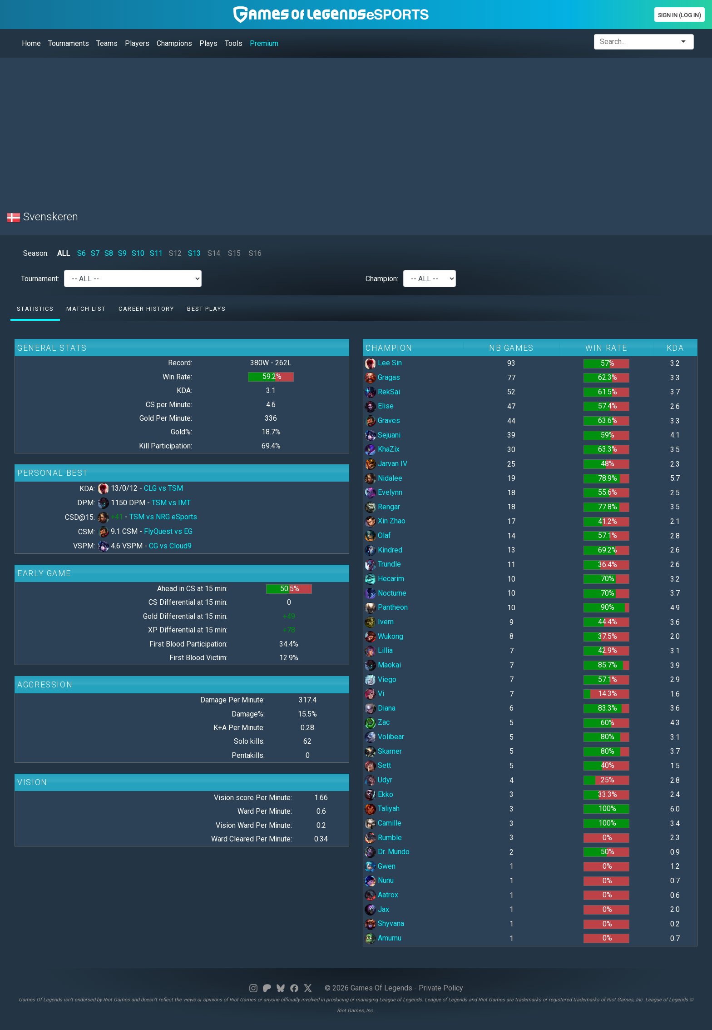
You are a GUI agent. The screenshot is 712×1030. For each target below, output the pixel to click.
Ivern (379, 621)
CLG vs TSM (163, 488)
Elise (379, 406)
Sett (378, 765)
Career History (146, 308)
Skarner (383, 751)
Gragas (382, 377)
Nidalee (383, 478)
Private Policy (441, 988)
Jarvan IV (386, 463)
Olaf (378, 535)
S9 (122, 253)
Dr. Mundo (387, 851)
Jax (377, 909)
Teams (107, 43)
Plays (208, 43)
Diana (380, 708)
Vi (374, 693)
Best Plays (206, 308)
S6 (81, 253)
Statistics (35, 308)
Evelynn (383, 492)
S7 (95, 253)
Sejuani (382, 435)
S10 (138, 253)
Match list (85, 308)
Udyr (378, 780)
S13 (194, 253)
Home (31, 43)
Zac (377, 722)
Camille (383, 823)
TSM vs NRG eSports (163, 517)
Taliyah (382, 808)
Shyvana (384, 923)
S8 (108, 253)
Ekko (379, 794)
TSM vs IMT (171, 502)
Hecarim (384, 578)
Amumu (383, 938)
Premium (264, 43)
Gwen (380, 866)
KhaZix (382, 449)
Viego (380, 679)
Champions (174, 43)
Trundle (383, 564)
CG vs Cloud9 (170, 546)
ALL (63, 253)
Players (137, 43)
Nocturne (385, 593)
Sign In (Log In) (679, 15)
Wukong (384, 636)
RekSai (382, 392)
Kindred (383, 550)
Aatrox (381, 895)
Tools (233, 43)
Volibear (384, 736)
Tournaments (68, 43)
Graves (382, 420)
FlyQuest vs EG (168, 531)
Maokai (383, 665)
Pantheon (386, 607)
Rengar (382, 507)
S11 (156, 253)
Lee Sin (383, 362)
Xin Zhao (385, 521)
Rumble (383, 837)
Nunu (379, 880)
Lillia (379, 650)
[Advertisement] (279, 128)
